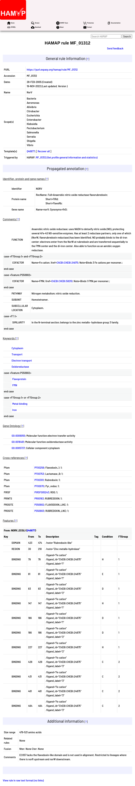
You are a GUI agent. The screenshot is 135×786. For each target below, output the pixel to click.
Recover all (44, 151)
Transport (17, 354)
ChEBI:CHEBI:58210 (61, 281)
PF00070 (39, 486)
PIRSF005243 (41, 492)
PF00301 (39, 479)
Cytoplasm (17, 348)
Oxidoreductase (20, 366)
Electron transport (22, 360)
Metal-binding (19, 403)
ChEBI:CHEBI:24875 (67, 262)
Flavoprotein (19, 379)
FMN (14, 385)
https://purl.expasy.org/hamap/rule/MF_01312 (52, 69)
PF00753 (39, 473)
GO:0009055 (18, 435)
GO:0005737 (18, 448)
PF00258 (39, 467)
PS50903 (39, 510)
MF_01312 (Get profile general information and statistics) (67, 157)
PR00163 (39, 498)
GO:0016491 (18, 441)
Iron (14, 409)
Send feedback (115, 48)
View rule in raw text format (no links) (23, 780)
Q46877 (31, 151)
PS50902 (39, 504)
